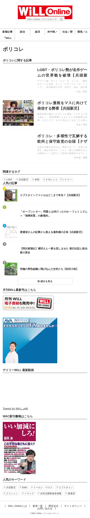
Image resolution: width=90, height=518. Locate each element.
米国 (37, 179)
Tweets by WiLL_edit (15, 408)
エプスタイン (66, 487)
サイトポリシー (73, 506)
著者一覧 (38, 506)
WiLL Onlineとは (17, 506)
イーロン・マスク (42, 487)
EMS (24, 487)
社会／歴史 (81, 91)
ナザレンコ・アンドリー (59, 179)
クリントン (12, 493)
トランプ (29, 493)
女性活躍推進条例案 (50, 493)
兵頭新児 (23, 179)
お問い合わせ (45, 508)
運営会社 (53, 506)
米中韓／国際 (80, 157)
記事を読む (45, 79)
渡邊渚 (71, 493)
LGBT (9, 179)
